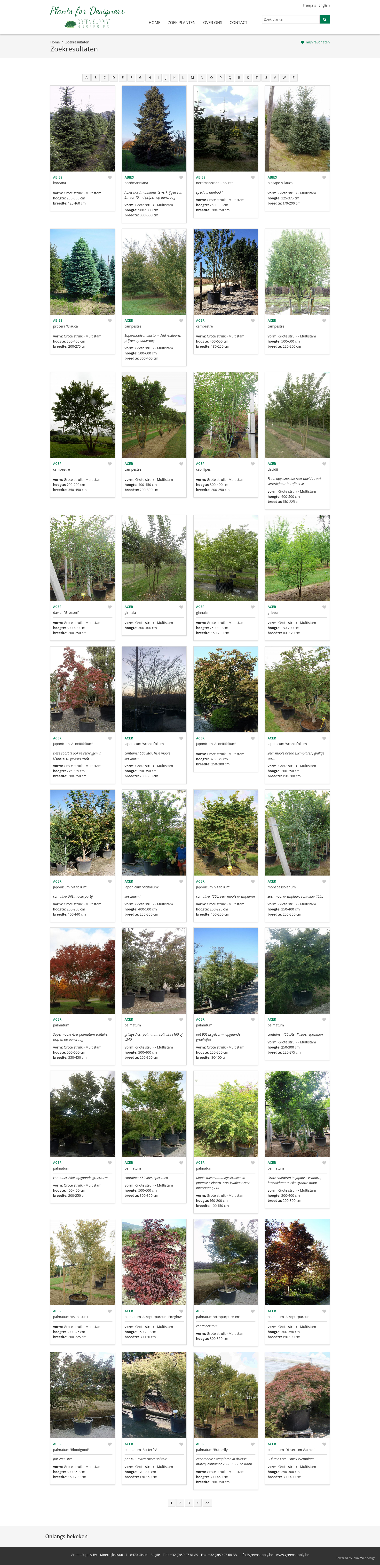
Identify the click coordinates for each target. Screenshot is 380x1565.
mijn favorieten (318, 42)
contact (238, 22)
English (324, 5)
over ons (212, 22)
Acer (129, 320)
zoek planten (182, 22)
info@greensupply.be (256, 1554)
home (154, 22)
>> (207, 1502)
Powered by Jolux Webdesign (356, 1558)
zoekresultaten (77, 42)
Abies (57, 177)
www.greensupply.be (292, 1554)
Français (309, 5)
